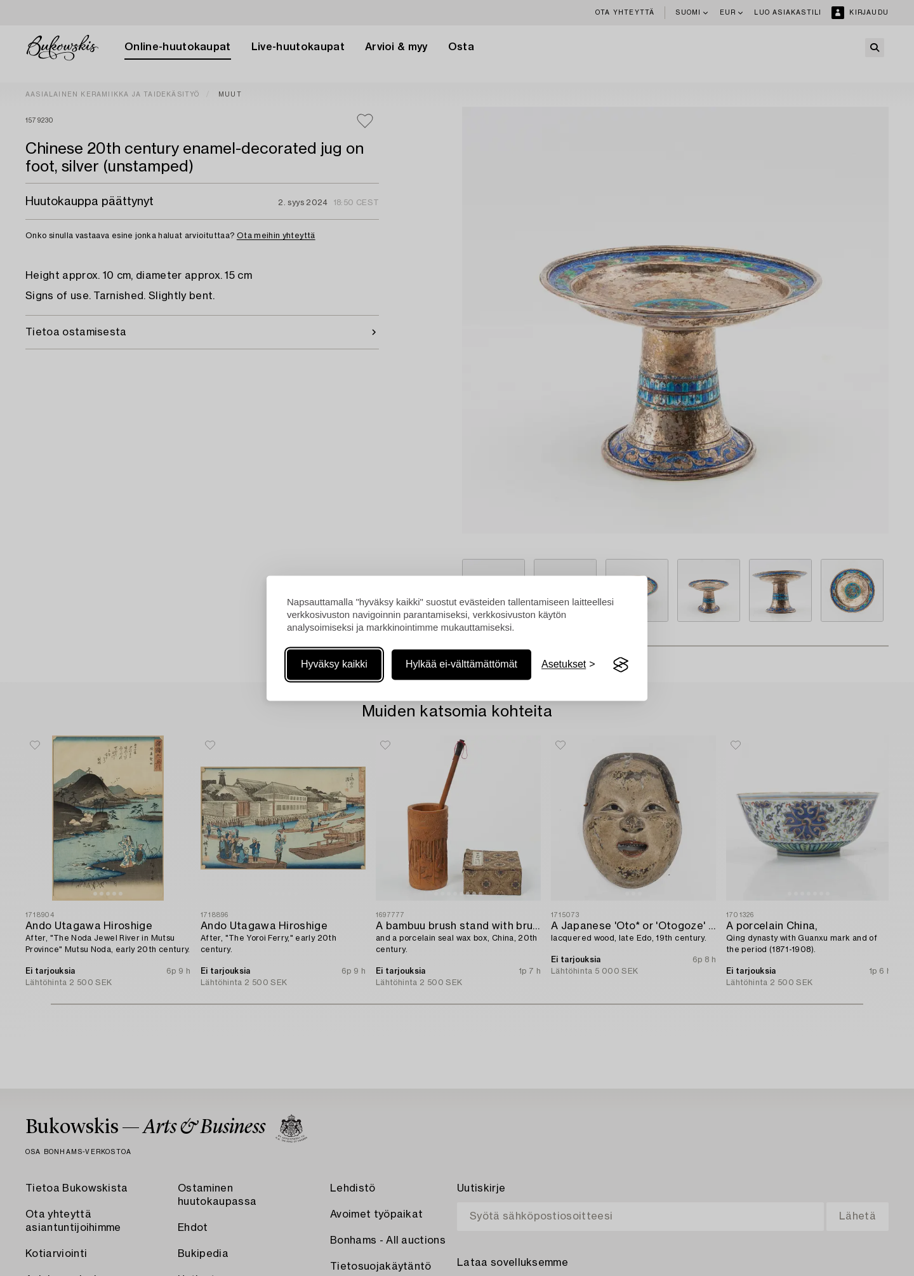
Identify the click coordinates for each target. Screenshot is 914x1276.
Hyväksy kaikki (334, 664)
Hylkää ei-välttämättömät (461, 664)
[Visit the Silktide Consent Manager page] (621, 665)
